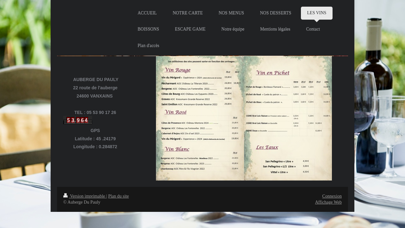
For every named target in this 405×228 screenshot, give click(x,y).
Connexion (332, 196)
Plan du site (118, 196)
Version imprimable (84, 196)
